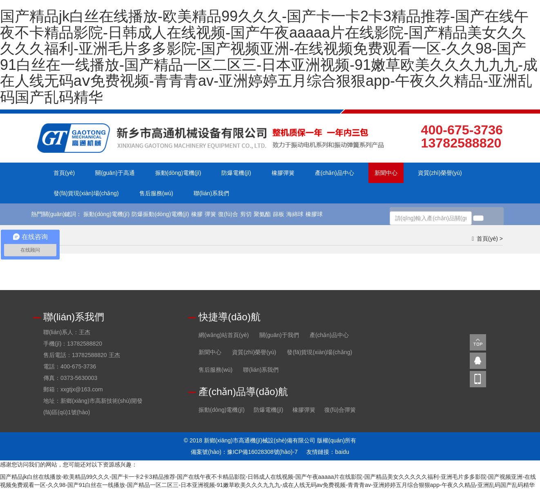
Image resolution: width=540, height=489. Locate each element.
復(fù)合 (228, 214)
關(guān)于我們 (279, 335)
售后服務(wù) (156, 193)
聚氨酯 (262, 214)
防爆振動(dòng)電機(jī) (160, 214)
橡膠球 (314, 214)
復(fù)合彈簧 (340, 409)
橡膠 (197, 214)
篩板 (278, 214)
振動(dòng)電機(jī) (178, 173)
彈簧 (210, 214)
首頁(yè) (64, 173)
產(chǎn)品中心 (334, 173)
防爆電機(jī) (236, 173)
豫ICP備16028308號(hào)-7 (262, 452)
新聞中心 (386, 173)
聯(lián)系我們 (211, 193)
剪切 (246, 214)
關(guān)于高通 (114, 173)
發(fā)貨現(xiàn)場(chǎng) (86, 193)
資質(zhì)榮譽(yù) (440, 173)
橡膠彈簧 (283, 173)
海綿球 (294, 214)
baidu (342, 452)
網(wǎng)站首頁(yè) (224, 335)
